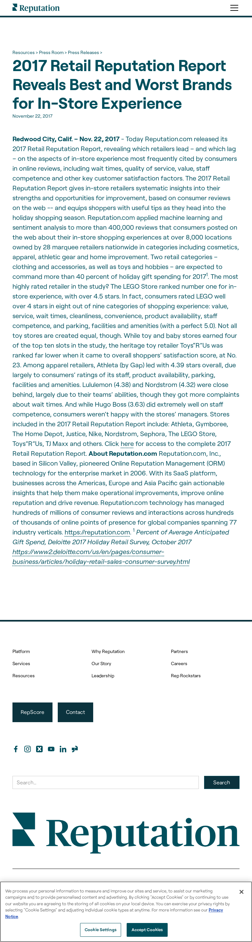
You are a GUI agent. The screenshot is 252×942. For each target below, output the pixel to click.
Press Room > (53, 52)
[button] (233, 8)
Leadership (103, 675)
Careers (179, 663)
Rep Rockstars (186, 675)
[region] (126, 911)
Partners (179, 651)
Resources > (25, 52)
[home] (36, 7)
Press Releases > (85, 52)
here (127, 443)
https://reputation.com (97, 532)
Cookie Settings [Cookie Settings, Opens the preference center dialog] (100, 929)
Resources (23, 675)
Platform (21, 651)
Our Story (101, 663)
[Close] (241, 892)
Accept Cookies (147, 929)
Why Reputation (108, 651)
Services (21, 663)
